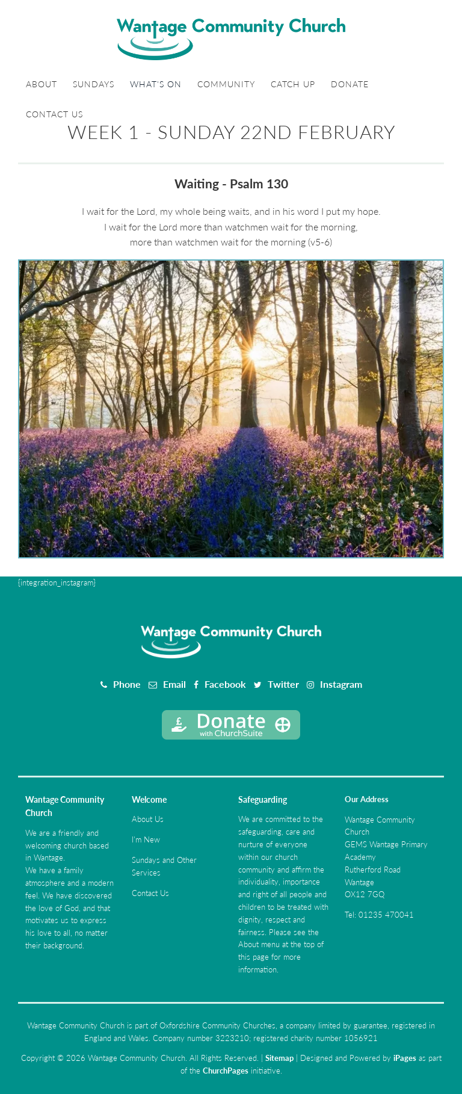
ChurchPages (225, 1070)
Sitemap (279, 1058)
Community (226, 84)
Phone (127, 684)
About (41, 84)
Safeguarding (262, 799)
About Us (148, 819)
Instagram (341, 684)
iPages (404, 1058)
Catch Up (293, 84)
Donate (350, 84)
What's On (156, 84)
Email (174, 684)
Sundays (93, 84)
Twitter (283, 684)
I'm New (146, 839)
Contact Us (54, 114)
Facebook (225, 684)
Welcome (149, 799)
